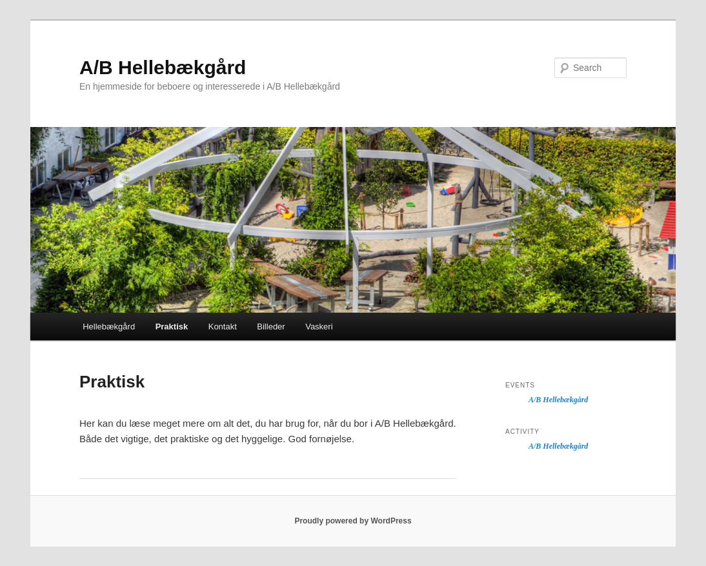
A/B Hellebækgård (162, 67)
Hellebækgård (109, 326)
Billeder (271, 326)
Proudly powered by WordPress (352, 520)
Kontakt (222, 326)
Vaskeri (318, 326)
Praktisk (172, 326)
